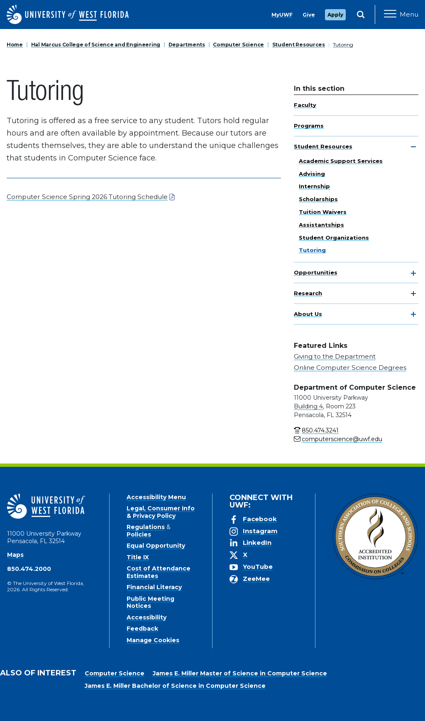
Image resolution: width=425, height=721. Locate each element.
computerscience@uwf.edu (342, 439)
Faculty (305, 105)
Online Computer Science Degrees (350, 367)
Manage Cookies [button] (336, 708)
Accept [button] (291, 708)
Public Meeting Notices (150, 602)
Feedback (142, 628)
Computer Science (238, 44)
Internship (314, 186)
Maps (15, 554)
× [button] (418, 701)
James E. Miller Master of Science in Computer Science (240, 673)
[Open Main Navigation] (401, 14)
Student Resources (298, 44)
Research (308, 293)
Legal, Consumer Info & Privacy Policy (161, 512)
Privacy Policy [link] (246, 708)
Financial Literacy (154, 587)
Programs (309, 125)
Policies (139, 534)
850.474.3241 (320, 430)
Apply (335, 15)
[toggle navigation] (413, 146)
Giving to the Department (335, 356)
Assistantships (321, 224)
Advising (312, 173)
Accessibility (146, 617)
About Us (308, 314)
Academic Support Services (341, 161)
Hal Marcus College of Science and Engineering (95, 44)
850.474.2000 (29, 569)
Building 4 (308, 406)
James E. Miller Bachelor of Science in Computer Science (175, 685)
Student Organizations (334, 237)
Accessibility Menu (156, 497)
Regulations (146, 527)
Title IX (138, 557)
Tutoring (343, 44)
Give (309, 15)
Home (15, 44)
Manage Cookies (153, 640)
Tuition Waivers (323, 212)
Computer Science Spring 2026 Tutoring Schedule (87, 197)
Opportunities (315, 272)
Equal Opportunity (156, 545)
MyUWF (282, 15)
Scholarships (318, 199)
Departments (187, 44)
